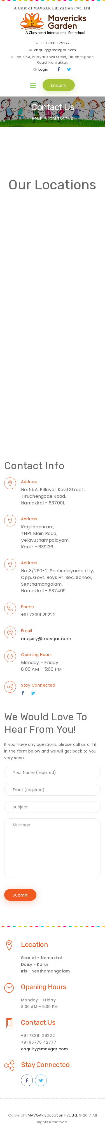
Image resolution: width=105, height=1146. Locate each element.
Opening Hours (36, 654)
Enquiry (58, 85)
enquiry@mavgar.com (55, 50)
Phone (27, 607)
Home (37, 118)
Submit (20, 895)
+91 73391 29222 (55, 43)
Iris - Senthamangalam (45, 971)
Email (26, 630)
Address (29, 481)
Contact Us (38, 1022)
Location (34, 945)
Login (43, 69)
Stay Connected (38, 685)
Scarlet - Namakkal (41, 958)
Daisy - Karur (34, 964)
